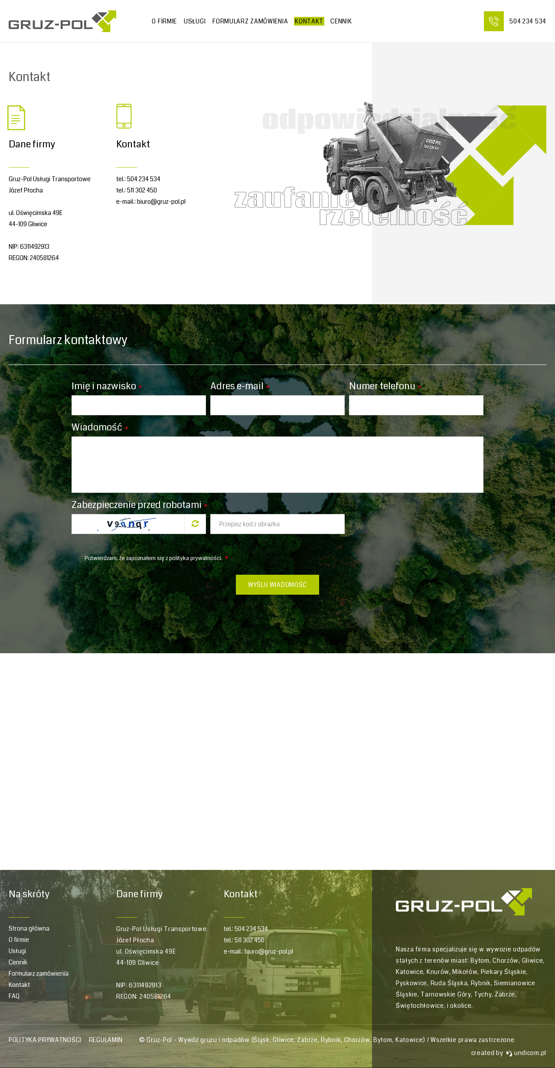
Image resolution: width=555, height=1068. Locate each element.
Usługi (195, 21)
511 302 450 (142, 190)
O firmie (164, 21)
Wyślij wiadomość (277, 584)
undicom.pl (526, 1052)
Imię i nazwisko (107, 386)
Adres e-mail (240, 386)
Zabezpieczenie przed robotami (140, 504)
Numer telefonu (385, 386)
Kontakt (309, 21)
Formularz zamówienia (250, 21)
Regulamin (106, 1039)
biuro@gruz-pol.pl (161, 201)
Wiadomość (100, 427)
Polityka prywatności (45, 1039)
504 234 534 (143, 179)
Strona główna (29, 928)
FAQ (14, 996)
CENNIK (341, 21)
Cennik (18, 962)
